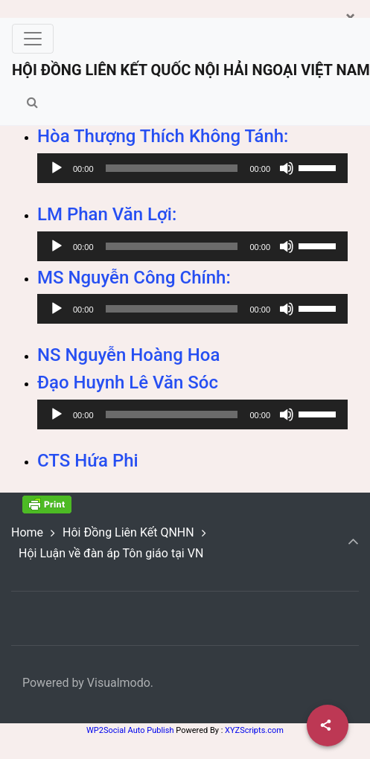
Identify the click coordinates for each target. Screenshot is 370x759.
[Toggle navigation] (33, 39)
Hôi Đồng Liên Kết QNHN (128, 532)
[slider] (172, 168)
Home (27, 532)
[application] (192, 168)
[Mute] (286, 168)
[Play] (56, 168)
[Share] (327, 725)
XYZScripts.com (254, 730)
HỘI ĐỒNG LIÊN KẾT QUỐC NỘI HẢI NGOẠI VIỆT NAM (191, 70)
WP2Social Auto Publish (129, 730)
